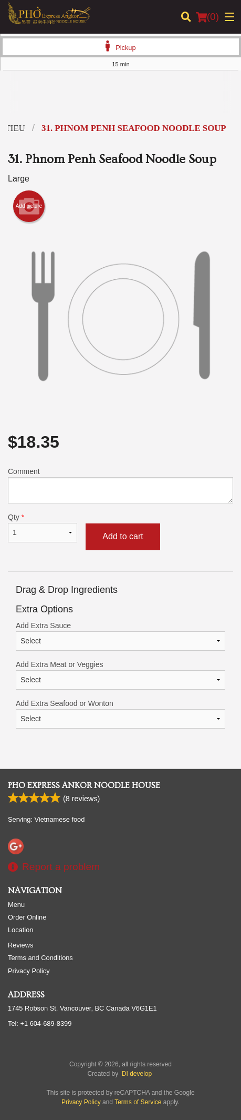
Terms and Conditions (40, 958)
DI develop (137, 1073)
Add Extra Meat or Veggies (120, 675)
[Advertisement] (120, 99)
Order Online (27, 917)
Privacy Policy (29, 971)
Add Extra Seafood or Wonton (120, 714)
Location (20, 930)
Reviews (20, 945)
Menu (16, 905)
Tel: (39, 1023)
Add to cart (122, 536)
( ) (207, 17)
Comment (120, 485)
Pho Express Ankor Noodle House (84, 785)
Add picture (29, 206)
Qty (42, 527)
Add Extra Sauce (120, 636)
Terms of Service (137, 1102)
